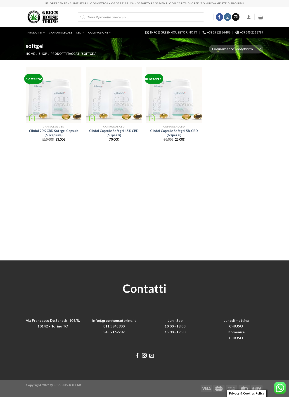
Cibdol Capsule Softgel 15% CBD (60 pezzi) (114, 133)
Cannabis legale (60, 32)
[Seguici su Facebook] (219, 17)
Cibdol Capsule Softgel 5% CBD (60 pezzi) (174, 133)
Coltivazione (99, 32)
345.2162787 (114, 332)
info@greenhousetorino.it (114, 320)
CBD (80, 32)
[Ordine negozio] (236, 49)
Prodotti (36, 32)
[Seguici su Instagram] (227, 17)
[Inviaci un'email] (235, 17)
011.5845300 (114, 326)
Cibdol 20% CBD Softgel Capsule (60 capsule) (53, 133)
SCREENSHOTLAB (67, 385)
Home (30, 53)
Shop (43, 53)
